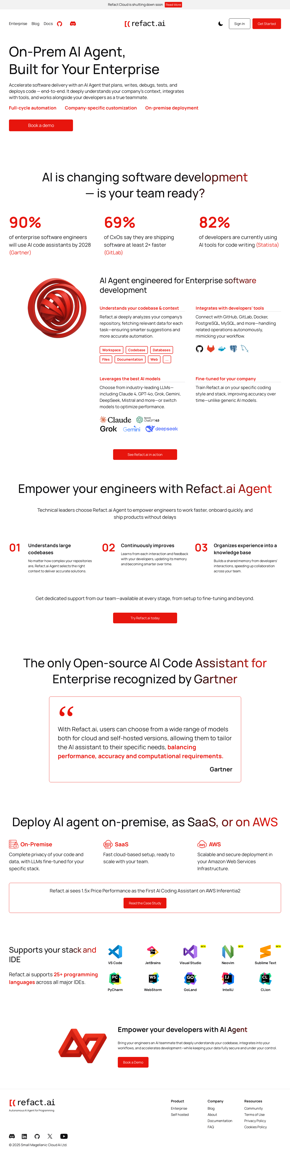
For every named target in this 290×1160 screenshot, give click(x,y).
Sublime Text (268, 955)
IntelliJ (228, 982)
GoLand (190, 982)
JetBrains (153, 955)
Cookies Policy (255, 1127)
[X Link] (51, 1136)
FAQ (211, 1127)
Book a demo (41, 125)
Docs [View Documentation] (48, 23)
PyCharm (115, 982)
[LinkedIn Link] (26, 1136)
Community (253, 1108)
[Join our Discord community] (73, 23)
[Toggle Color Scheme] (221, 24)
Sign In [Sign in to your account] (239, 23)
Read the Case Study (145, 903)
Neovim (232, 955)
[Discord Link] (13, 1136)
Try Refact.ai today (145, 618)
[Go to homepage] (145, 23)
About (212, 1114)
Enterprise (179, 1108)
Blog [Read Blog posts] (35, 23)
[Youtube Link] (64, 1136)
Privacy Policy (255, 1120)
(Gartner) (20, 252)
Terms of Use (254, 1114)
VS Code (115, 955)
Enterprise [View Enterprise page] (18, 23)
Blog (211, 1108)
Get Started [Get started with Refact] (267, 23)
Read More (173, 5)
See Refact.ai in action (145, 454)
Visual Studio (193, 955)
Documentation (220, 1120)
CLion (265, 982)
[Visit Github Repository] (60, 23)
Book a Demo (133, 1062)
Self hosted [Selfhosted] (180, 1114)
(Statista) (267, 244)
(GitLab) (113, 252)
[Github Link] (39, 1136)
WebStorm (153, 982)
